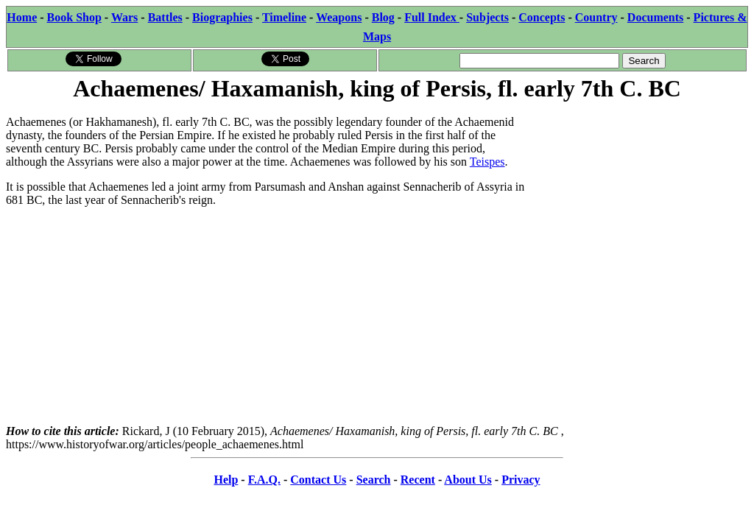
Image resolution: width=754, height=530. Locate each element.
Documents (655, 17)
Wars (124, 17)
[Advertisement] (637, 197)
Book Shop (74, 17)
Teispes (487, 161)
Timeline (284, 17)
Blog (383, 17)
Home (22, 17)
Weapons (339, 17)
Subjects (487, 17)
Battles (165, 17)
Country (596, 17)
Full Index (431, 17)
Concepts (541, 17)
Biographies (222, 17)
